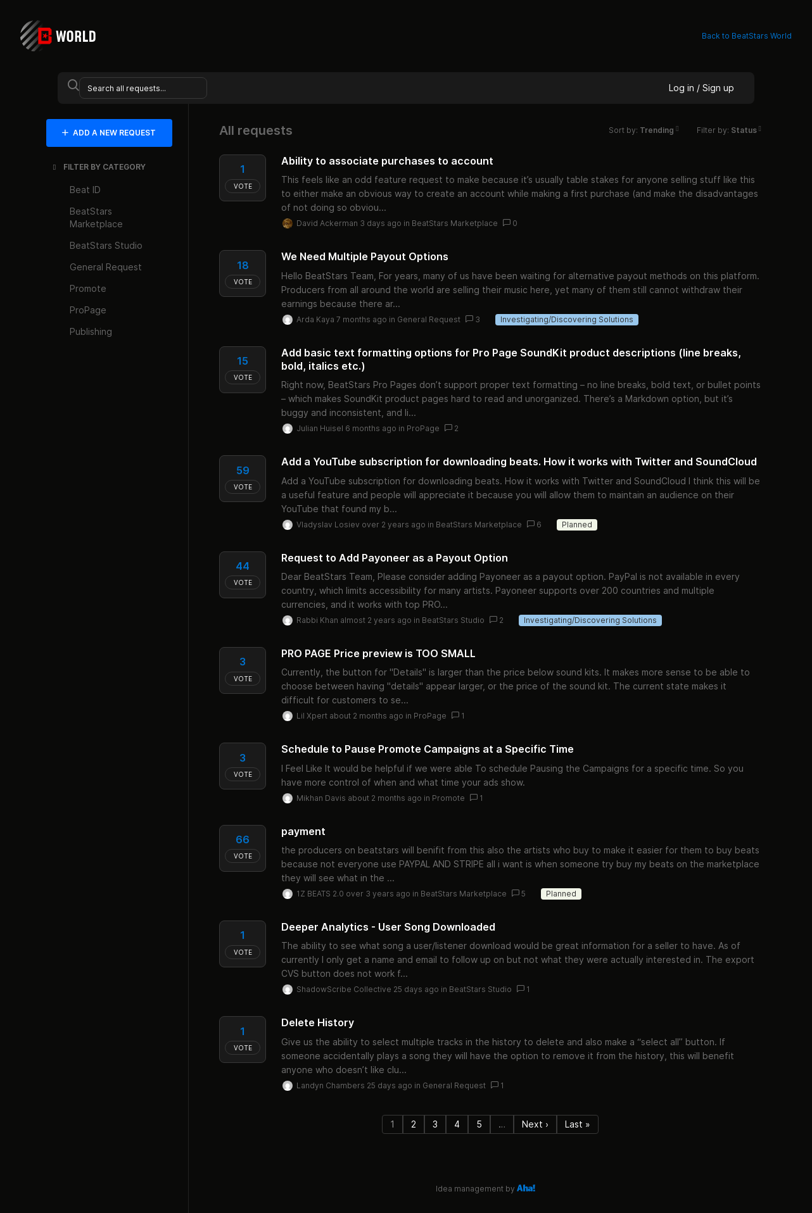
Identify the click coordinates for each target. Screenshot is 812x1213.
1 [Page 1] (392, 1124)
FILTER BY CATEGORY (98, 167)
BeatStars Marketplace (455, 223)
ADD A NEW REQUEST (109, 132)
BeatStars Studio (453, 620)
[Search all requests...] (143, 88)
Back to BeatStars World (747, 36)
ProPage (423, 428)
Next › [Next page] (535, 1124)
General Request (428, 319)
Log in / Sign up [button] (701, 87)
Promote (448, 798)
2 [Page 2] (413, 1124)
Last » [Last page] (577, 1124)
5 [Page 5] (479, 1124)
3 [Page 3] (435, 1124)
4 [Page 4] (457, 1124)
